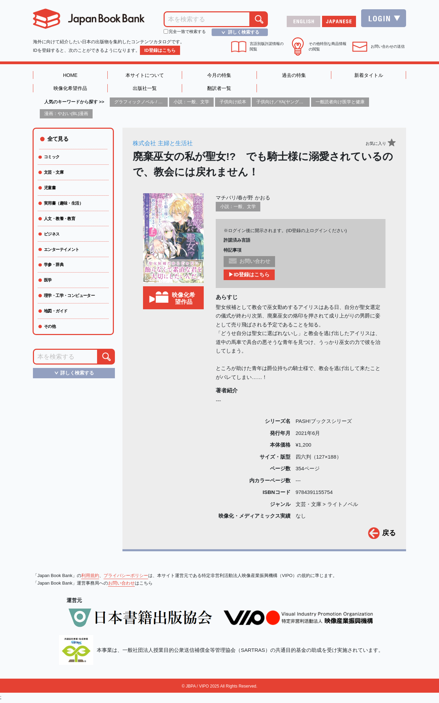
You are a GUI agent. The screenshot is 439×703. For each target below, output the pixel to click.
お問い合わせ (121, 584)
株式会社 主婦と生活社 (164, 144)
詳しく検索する (238, 32)
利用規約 (90, 577)
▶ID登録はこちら (249, 276)
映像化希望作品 (70, 89)
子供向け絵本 (233, 103)
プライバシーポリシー (126, 577)
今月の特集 (219, 75)
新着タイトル (368, 75)
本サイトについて (144, 75)
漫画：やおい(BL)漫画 (66, 115)
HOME (70, 75)
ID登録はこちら (160, 50)
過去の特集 (294, 75)
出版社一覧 (144, 89)
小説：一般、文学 (191, 103)
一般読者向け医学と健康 (340, 103)
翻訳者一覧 (219, 89)
